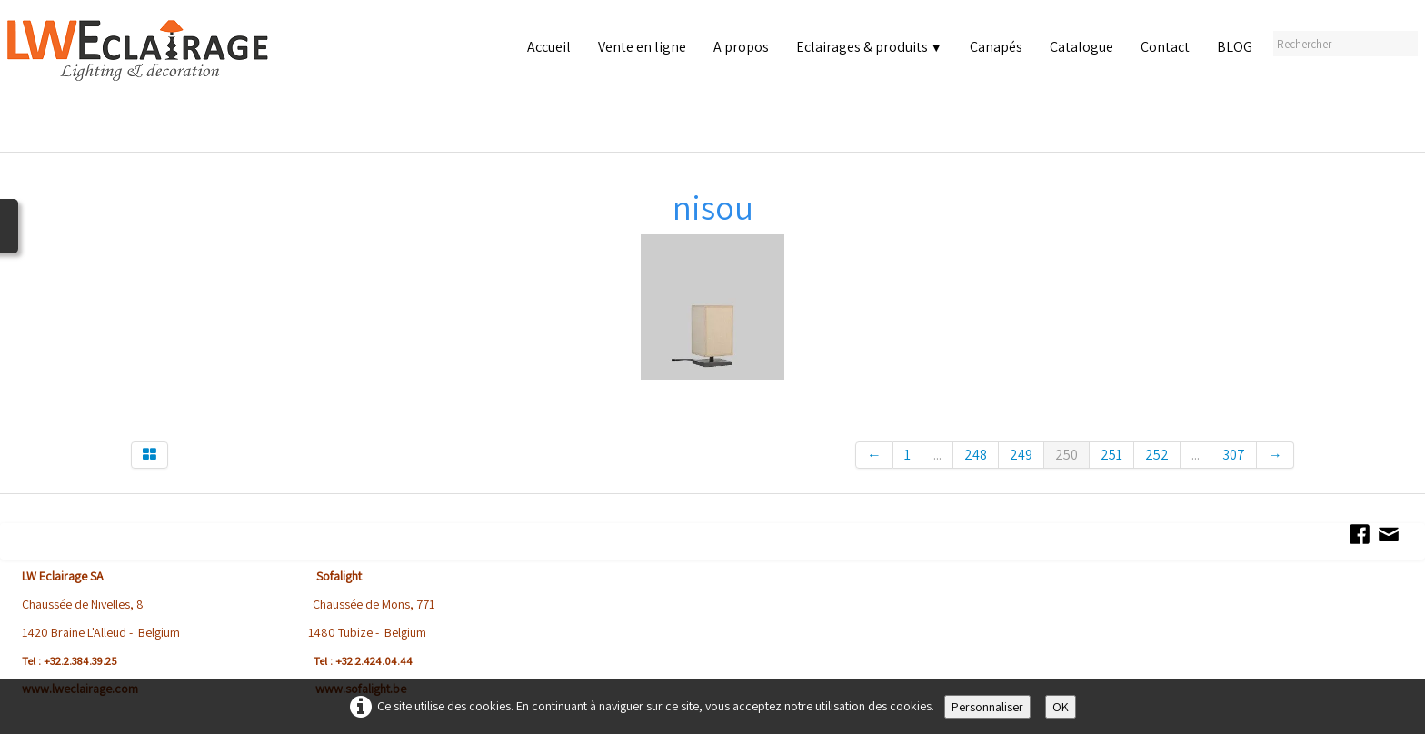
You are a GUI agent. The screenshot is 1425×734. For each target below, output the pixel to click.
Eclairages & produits (869, 46)
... (937, 454)
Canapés (996, 46)
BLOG (1234, 46)
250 (1066, 454)
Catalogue (1081, 46)
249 (1021, 454)
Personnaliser (987, 707)
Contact (1165, 46)
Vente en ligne (642, 46)
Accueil (549, 46)
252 (1157, 454)
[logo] (141, 81)
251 (1111, 454)
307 (1233, 454)
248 (975, 454)
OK (1060, 707)
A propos (741, 46)
